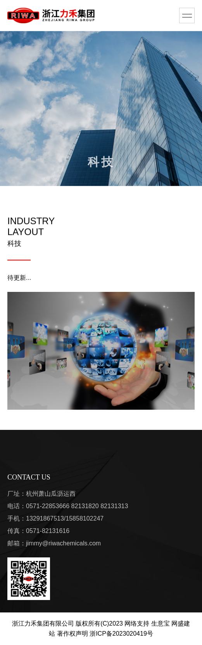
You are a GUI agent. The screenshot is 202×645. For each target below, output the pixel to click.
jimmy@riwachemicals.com (63, 543)
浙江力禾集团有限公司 (43, 623)
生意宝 (160, 623)
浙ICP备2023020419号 (121, 633)
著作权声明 (72, 633)
